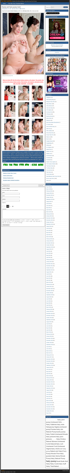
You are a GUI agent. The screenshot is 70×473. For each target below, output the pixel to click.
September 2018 (49, 344)
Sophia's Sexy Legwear (51, 161)
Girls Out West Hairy (50, 126)
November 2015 (49, 384)
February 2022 (49, 259)
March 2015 (48, 400)
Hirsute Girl (61, 466)
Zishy (47, 180)
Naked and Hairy (56, 451)
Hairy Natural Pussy (58, 458)
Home (4, 3)
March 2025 (48, 189)
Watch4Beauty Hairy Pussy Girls (52, 176)
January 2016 (49, 379)
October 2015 (49, 386)
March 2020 (48, 307)
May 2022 (48, 255)
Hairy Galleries (51, 424)
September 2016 (49, 365)
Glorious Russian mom (8, 177)
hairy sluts (60, 424)
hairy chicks (55, 449)
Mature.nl (48, 136)
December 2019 (49, 313)
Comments (23, 8)
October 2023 (49, 222)
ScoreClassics (49, 155)
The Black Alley (49, 168)
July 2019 (48, 323)
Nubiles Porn (48, 151)
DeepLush (48, 120)
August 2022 (48, 249)
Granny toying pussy (7, 175)
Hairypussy (50, 427)
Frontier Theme (65, 470)
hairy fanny (56, 456)
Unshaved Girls (56, 422)
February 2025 (49, 191)
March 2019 (48, 332)
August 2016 (48, 367)
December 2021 (49, 263)
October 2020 (49, 292)
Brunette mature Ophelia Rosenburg (11, 180)
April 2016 (48, 373)
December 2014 (49, 406)
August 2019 (48, 321)
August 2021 (48, 272)
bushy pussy (60, 432)
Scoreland (48, 157)
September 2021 (49, 269)
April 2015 (48, 398)
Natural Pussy (51, 432)
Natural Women (51, 441)
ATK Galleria (48, 109)
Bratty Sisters (49, 118)
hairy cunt (59, 444)
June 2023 (48, 230)
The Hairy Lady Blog (6, 1)
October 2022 (49, 245)
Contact (2, 470)
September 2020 (49, 294)
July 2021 (48, 274)
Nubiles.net (48, 153)
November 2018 (49, 340)
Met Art (47, 138)
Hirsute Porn (55, 453)
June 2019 (48, 325)
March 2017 (48, 352)
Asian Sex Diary (49, 107)
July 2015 (48, 392)
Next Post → (41, 185)
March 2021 (48, 282)
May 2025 (48, 186)
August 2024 (48, 201)
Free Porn (57, 52)
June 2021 (48, 276)
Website (3, 199)
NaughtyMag (48, 143)
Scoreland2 (48, 159)
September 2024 (49, 199)
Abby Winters (49, 103)
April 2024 (48, 209)
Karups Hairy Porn (50, 134)
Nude (58, 461)
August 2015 (48, 390)
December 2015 (49, 381)
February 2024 (49, 213)
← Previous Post (5, 185)
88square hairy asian (50, 101)
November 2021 (49, 265)
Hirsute (65, 434)
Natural (53, 444)
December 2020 (49, 288)
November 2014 (49, 408)
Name (3, 192)
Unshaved (58, 434)
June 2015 (48, 394)
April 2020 (48, 305)
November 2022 (49, 242)
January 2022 (49, 261)
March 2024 (48, 211)
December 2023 (49, 218)
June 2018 (48, 348)
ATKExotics (48, 114)
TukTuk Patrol (49, 174)
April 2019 (48, 330)
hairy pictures (51, 436)
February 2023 (49, 238)
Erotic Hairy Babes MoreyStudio (52, 122)
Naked (56, 466)
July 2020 (48, 298)
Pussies (53, 429)
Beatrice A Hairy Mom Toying (9, 173)
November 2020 (49, 290)
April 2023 (48, 234)
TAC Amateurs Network (51, 163)
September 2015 (49, 388)
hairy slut (60, 429)
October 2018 (49, 342)
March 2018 (48, 350)
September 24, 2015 (7, 8)
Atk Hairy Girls (49, 112)
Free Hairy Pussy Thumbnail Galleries (16, 3)
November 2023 (49, 220)
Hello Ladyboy (49, 130)
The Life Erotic (49, 170)
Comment (4, 209)
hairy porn (61, 420)
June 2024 (48, 205)
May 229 (48, 413)
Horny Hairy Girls (49, 132)
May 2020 (48, 303)
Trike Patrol (48, 172)
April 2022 (48, 257)
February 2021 (49, 284)
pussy (48, 422)
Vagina (56, 427)
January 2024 (49, 215)
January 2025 (49, 193)
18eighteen (48, 97)
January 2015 (49, 404)
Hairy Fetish (50, 434)
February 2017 (49, 354)
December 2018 (49, 338)
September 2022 (49, 247)
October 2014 (49, 410)
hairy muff (62, 464)
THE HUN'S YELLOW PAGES (57, 44)
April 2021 (48, 280)
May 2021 (48, 278)
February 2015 (49, 402)
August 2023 (48, 226)
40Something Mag (50, 99)
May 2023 (48, 232)
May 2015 (48, 396)
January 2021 (49, 286)
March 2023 (48, 236)
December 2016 (49, 359)
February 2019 (49, 334)
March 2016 (48, 375)
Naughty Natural (49, 141)
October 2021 (49, 267)
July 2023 (48, 228)
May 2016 (48, 371)
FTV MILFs (48, 124)
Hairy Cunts (54, 464)
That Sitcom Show (50, 165)
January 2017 (49, 357)
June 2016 (48, 369)
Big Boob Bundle (49, 116)
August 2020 (48, 296)
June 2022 (48, 253)
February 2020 (49, 309)
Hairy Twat (50, 466)
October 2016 (49, 363)
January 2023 (49, 240)
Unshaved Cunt (51, 446)
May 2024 (48, 207)
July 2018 (48, 346)
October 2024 (49, 197)
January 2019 (49, 336)
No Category (48, 147)
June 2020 (48, 301)
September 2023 (49, 224)
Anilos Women (16, 8)
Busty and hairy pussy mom (11, 7)
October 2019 (49, 317)
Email (3, 195)
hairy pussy (51, 461)
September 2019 (49, 319)
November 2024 (49, 195)
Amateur (63, 422)
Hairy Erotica (61, 439)
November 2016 (49, 361)
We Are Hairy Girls (50, 178)
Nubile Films (48, 149)
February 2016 (49, 377)
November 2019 (49, 315)
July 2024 (48, 203)
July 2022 (48, 251)
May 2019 (48, 327)
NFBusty (48, 145)
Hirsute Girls (54, 439)
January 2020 (49, 311)
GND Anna (48, 128)
